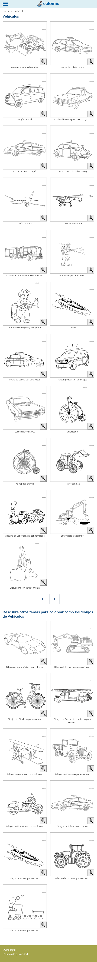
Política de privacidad (16, 954)
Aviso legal (9, 949)
